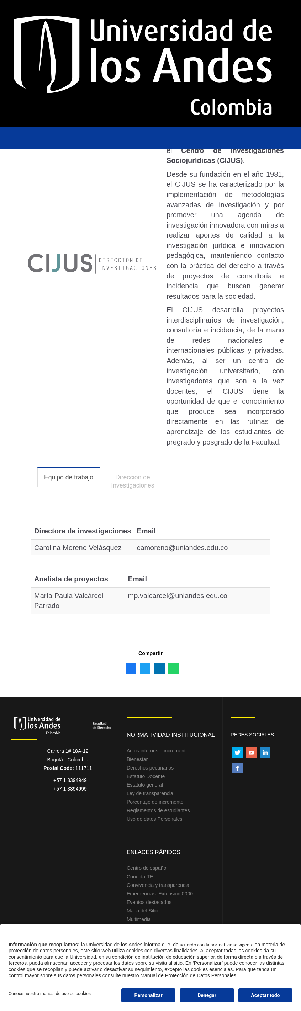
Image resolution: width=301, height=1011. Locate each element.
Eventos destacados (149, 902)
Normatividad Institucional (171, 735)
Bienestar (137, 759)
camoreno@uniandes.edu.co (182, 548)
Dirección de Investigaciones (132, 481)
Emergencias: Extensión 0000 (160, 893)
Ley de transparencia (150, 793)
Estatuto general (145, 784)
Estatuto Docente (146, 776)
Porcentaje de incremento (155, 801)
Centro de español (147, 868)
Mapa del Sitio (142, 910)
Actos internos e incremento (158, 750)
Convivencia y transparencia (158, 885)
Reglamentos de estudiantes (158, 810)
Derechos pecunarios (150, 767)
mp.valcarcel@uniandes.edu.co (177, 596)
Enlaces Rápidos (153, 852)
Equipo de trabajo (72, 480)
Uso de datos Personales (154, 818)
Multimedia (139, 919)
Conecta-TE (140, 876)
